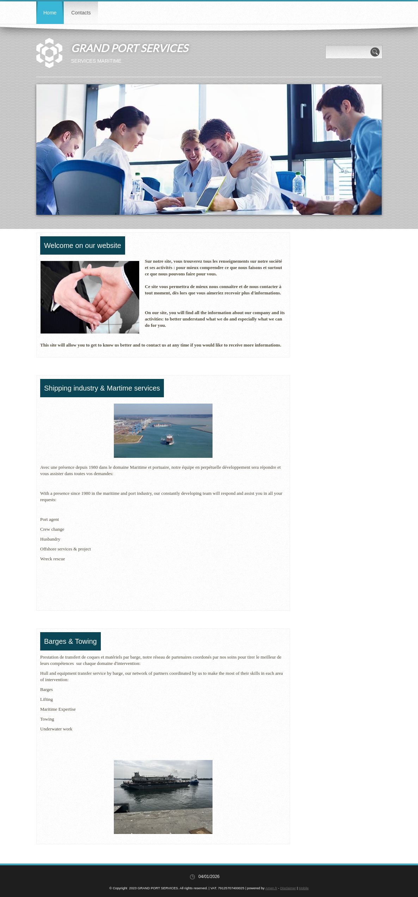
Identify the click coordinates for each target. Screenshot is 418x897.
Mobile (304, 888)
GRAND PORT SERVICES (129, 48)
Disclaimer (288, 888)
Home (49, 12)
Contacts (81, 12)
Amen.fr (271, 888)
